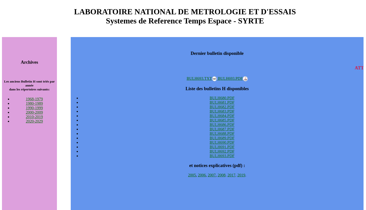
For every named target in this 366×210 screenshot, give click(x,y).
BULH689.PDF (222, 138)
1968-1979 (34, 99)
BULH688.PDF (222, 133)
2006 (202, 175)
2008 (222, 175)
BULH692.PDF (222, 151)
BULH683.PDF (222, 111)
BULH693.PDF (233, 78)
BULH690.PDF (222, 142)
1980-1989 (34, 103)
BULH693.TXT (202, 78)
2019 (241, 175)
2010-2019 (34, 117)
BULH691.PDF (222, 147)
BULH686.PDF (222, 125)
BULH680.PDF (222, 98)
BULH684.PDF (222, 116)
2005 (192, 175)
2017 (231, 175)
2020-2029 (34, 121)
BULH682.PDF (222, 107)
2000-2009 (34, 112)
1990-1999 (34, 108)
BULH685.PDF (222, 120)
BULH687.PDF (222, 129)
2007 (212, 175)
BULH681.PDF (222, 102)
